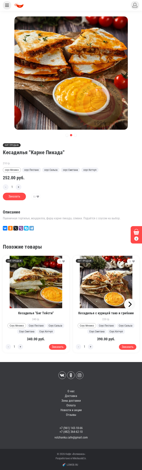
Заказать (14, 196)
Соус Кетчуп (46, 331)
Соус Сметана (26, 331)
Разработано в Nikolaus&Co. (71, 458)
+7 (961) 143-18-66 (71, 428)
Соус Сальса (55, 325)
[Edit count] (12, 187)
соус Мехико (12, 169)
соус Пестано (31, 169)
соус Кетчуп (89, 169)
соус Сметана (70, 169)
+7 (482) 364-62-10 (71, 432)
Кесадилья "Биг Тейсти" (36, 313)
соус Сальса (50, 169)
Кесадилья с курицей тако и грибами (106, 313)
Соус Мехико (17, 325)
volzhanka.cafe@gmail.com (71, 437)
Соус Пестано (36, 325)
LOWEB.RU (70, 465)
